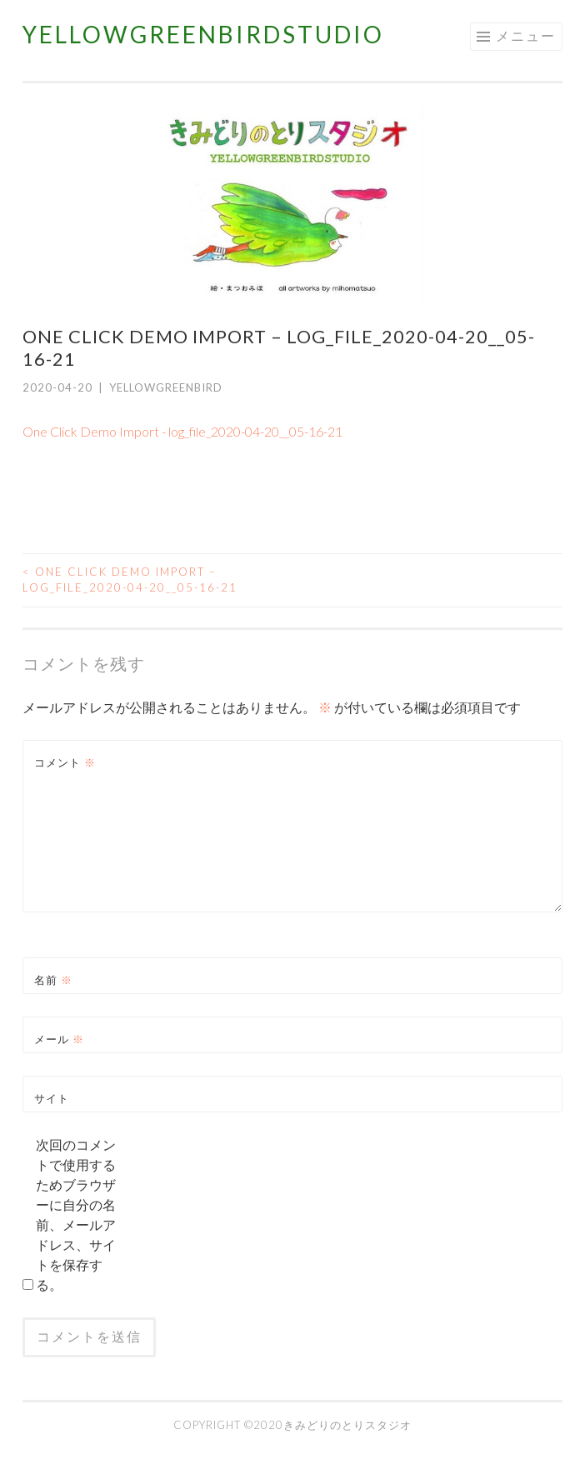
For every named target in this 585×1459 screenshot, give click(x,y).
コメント (65, 762)
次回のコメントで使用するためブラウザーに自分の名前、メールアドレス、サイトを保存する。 (76, 1214)
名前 (53, 980)
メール (59, 1039)
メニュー (526, 35)
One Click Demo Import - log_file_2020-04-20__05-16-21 (182, 431)
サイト (51, 1098)
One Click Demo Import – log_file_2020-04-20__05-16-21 (130, 580)
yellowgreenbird (165, 387)
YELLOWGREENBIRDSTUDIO (203, 34)
